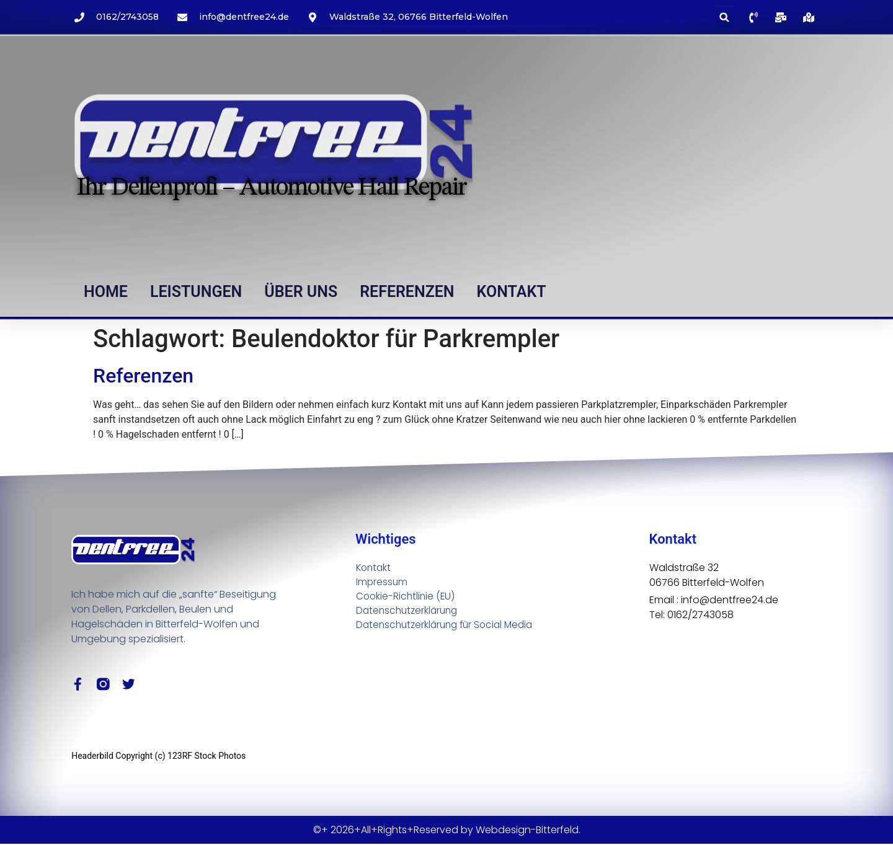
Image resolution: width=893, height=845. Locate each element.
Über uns (300, 292)
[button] (724, 17)
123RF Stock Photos (206, 756)
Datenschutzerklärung (409, 611)
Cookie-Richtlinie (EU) (407, 597)
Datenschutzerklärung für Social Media (449, 626)
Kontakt (511, 292)
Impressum (382, 582)
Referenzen (407, 292)
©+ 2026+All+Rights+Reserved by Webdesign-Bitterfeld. (446, 830)
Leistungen (196, 292)
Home (106, 292)
